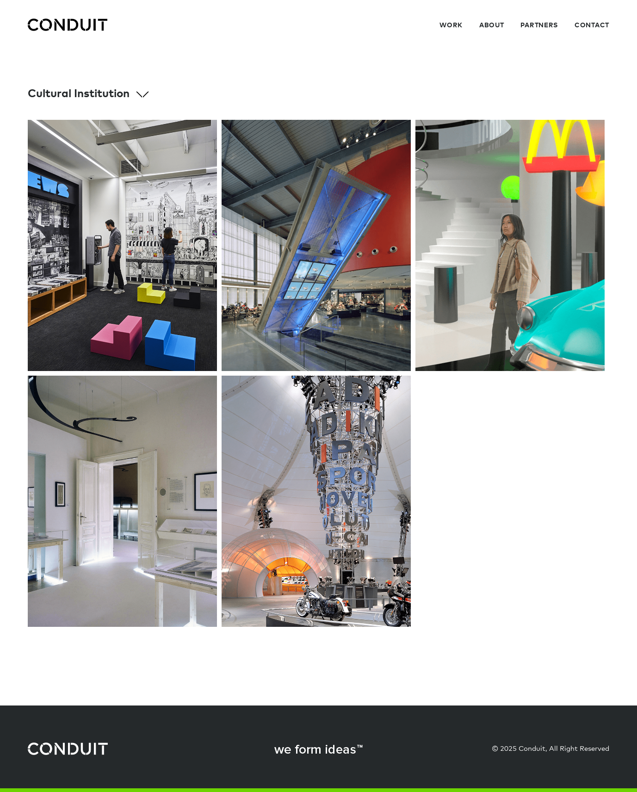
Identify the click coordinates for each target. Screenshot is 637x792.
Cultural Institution (88, 93)
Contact (592, 25)
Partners (539, 25)
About (491, 25)
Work (451, 25)
